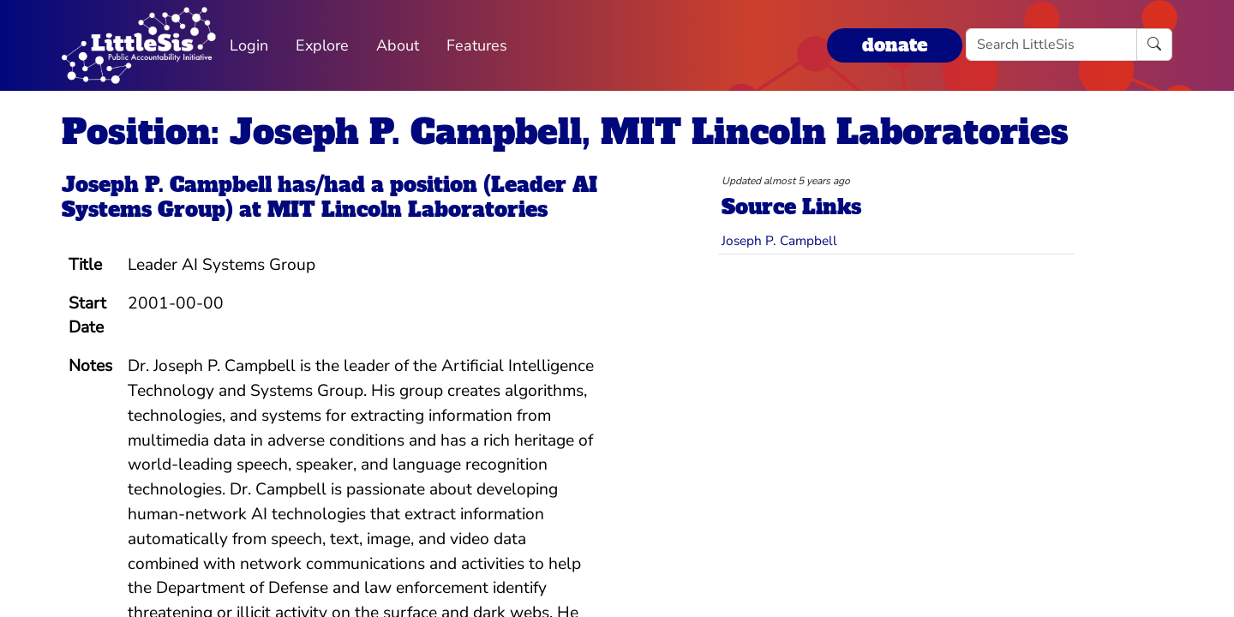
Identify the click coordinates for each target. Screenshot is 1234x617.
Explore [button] (322, 45)
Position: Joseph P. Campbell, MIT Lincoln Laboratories (565, 132)
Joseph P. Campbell (167, 185)
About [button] (397, 45)
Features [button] (476, 45)
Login (249, 45)
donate (894, 45)
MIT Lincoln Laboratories (407, 209)
